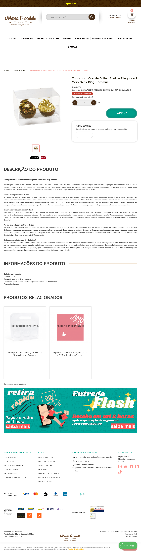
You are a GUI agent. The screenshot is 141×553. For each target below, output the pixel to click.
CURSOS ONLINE (124, 38)
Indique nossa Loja (13, 465)
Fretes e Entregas (47, 461)
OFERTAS (72, 47)
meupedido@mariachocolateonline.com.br (94, 457)
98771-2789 (82, 461)
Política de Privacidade (49, 477)
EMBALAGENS (81, 38)
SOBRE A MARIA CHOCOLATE (17, 453)
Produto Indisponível (25, 328)
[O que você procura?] (91, 17)
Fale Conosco (10, 473)
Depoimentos (70, 4)
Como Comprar (45, 465)
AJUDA (41, 453)
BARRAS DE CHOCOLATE (48, 38)
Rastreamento (45, 457)
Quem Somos (10, 457)
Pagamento (43, 469)
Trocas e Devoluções (48, 473)
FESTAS (12, 38)
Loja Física (9, 461)
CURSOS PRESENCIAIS (102, 38)
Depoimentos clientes (15, 477)
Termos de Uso (45, 481)
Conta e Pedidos (112, 18)
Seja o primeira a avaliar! (82, 97)
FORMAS (67, 38)
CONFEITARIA (26, 38)
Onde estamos (11, 469)
